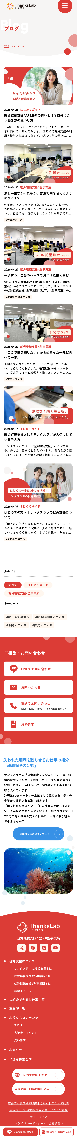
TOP (6, 46)
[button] (13, 585)
